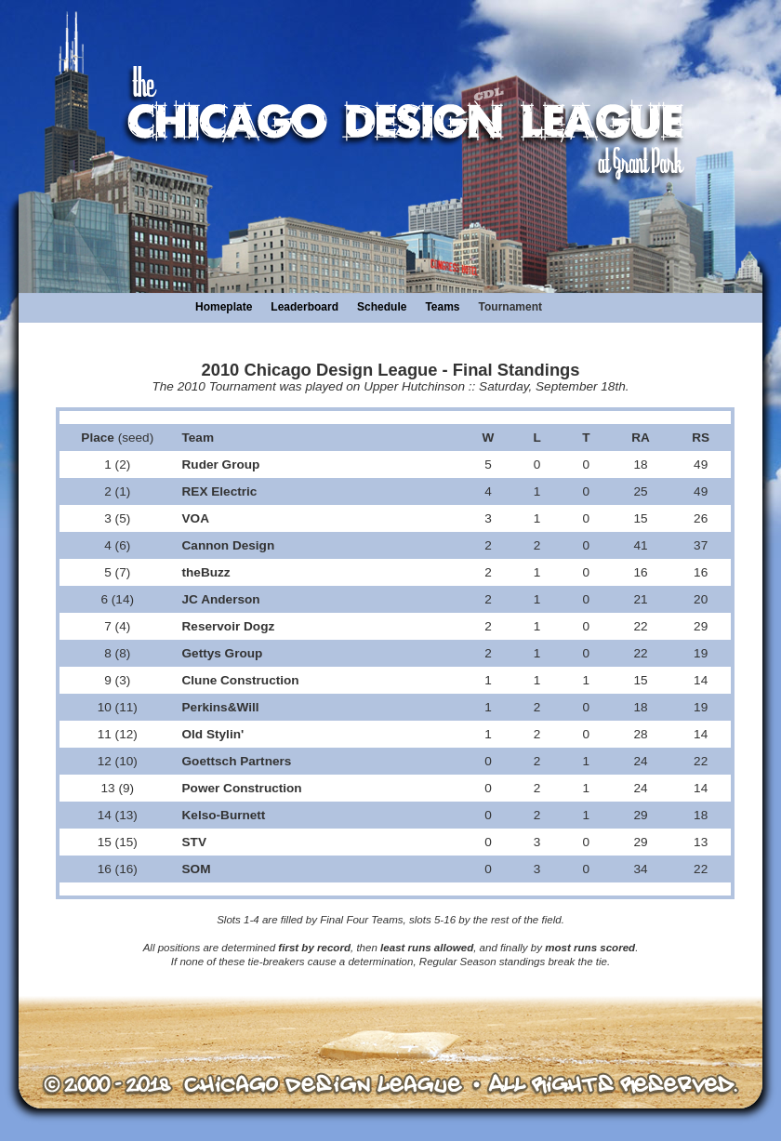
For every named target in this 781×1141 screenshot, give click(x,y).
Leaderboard (304, 306)
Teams (442, 306)
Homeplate (223, 306)
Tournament (510, 306)
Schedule (381, 306)
